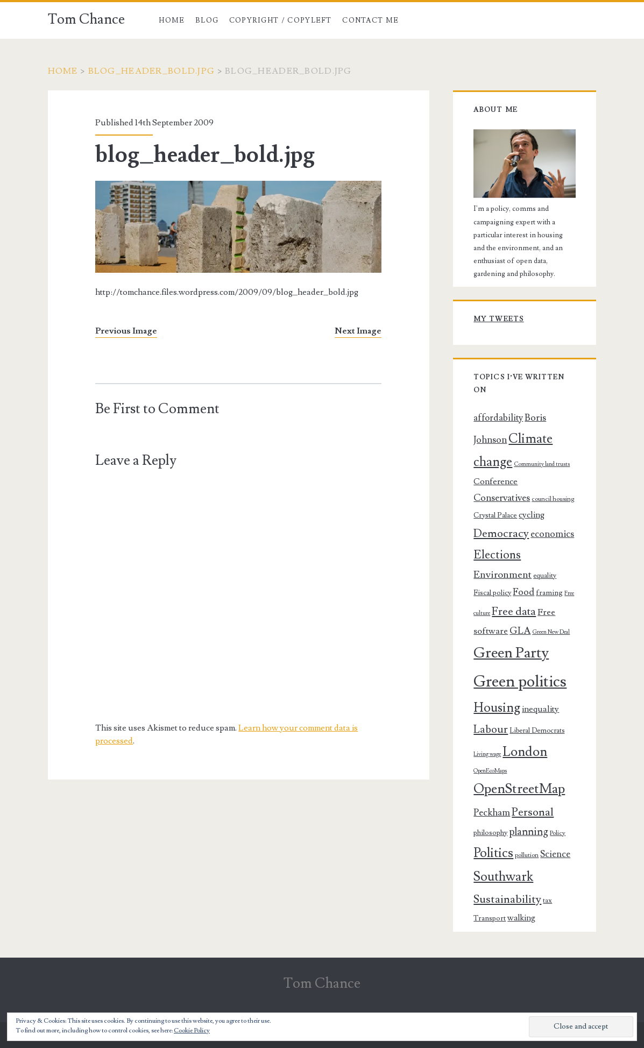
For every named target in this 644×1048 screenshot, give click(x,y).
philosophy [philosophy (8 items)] (490, 833)
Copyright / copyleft (280, 20)
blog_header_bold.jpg (151, 71)
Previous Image (126, 330)
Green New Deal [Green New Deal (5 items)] (551, 632)
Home (172, 20)
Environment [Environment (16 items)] (502, 574)
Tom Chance (86, 19)
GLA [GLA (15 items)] (519, 631)
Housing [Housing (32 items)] (496, 707)
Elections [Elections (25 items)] (497, 554)
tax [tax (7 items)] (547, 900)
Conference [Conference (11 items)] (495, 481)
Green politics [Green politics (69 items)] (520, 681)
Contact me (370, 20)
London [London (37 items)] (525, 751)
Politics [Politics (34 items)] (493, 853)
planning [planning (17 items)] (528, 831)
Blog (206, 20)
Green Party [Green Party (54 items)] (511, 652)
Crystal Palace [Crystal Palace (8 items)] (495, 515)
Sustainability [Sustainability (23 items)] (507, 899)
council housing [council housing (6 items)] (553, 499)
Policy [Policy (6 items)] (557, 833)
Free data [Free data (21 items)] (514, 611)
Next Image (358, 330)
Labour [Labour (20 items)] (490, 730)
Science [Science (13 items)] (555, 854)
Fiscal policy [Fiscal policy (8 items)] (492, 593)
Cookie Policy (192, 1030)
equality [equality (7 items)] (544, 575)
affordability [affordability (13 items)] (498, 418)
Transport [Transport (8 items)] (489, 918)
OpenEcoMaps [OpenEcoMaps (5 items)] (490, 771)
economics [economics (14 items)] (552, 534)
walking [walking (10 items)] (521, 917)
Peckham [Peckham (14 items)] (491, 812)
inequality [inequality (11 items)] (540, 709)
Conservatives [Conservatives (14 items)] (501, 498)
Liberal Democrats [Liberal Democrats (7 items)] (536, 730)
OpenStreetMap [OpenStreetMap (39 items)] (519, 789)
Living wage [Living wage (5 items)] (487, 754)
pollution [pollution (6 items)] (527, 855)
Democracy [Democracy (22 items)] (501, 533)
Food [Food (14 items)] (523, 592)
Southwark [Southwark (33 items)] (503, 876)
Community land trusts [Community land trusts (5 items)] (542, 464)
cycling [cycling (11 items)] (531, 514)
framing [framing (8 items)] (549, 593)
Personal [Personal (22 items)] (533, 812)
